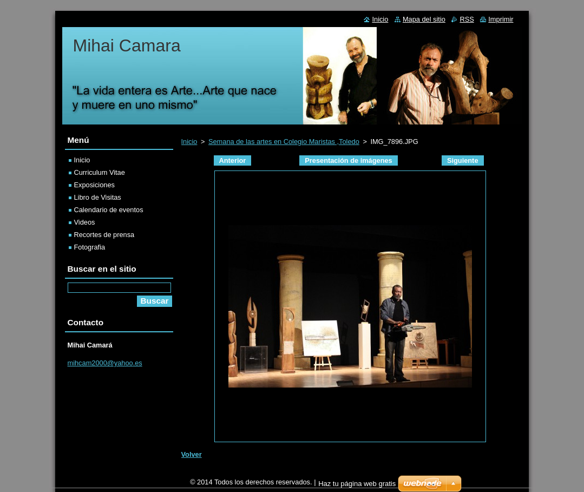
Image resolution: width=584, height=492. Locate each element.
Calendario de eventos (108, 210)
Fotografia (90, 247)
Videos (84, 222)
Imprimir (500, 19)
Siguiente (462, 160)
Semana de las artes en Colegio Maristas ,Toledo (283, 141)
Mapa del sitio (424, 19)
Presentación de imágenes (348, 160)
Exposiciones (94, 185)
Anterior (232, 160)
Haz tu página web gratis (357, 486)
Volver (191, 454)
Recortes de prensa (104, 235)
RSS (467, 19)
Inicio (189, 141)
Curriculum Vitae (99, 172)
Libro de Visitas (97, 197)
